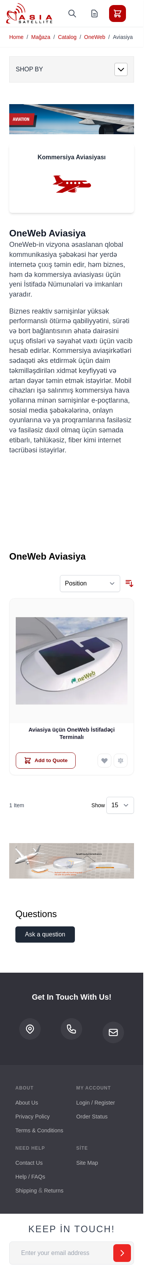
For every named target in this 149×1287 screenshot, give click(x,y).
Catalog (67, 37)
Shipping (26, 1190)
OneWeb (94, 37)
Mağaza (40, 37)
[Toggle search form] (72, 13)
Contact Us (29, 1163)
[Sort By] (90, 583)
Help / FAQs (30, 1177)
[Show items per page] (120, 805)
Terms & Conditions (39, 1130)
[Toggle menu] (139, 13)
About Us (26, 1103)
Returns (53, 1190)
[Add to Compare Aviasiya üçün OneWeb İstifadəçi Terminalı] (120, 760)
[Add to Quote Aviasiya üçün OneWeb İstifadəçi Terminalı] (46, 760)
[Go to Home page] (29, 13)
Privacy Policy (32, 1116)
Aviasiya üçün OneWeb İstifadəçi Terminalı (71, 733)
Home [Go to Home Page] (16, 37)
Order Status (92, 1116)
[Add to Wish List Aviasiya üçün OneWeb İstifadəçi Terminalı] (104, 760)
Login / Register (95, 1103)
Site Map (87, 1163)
